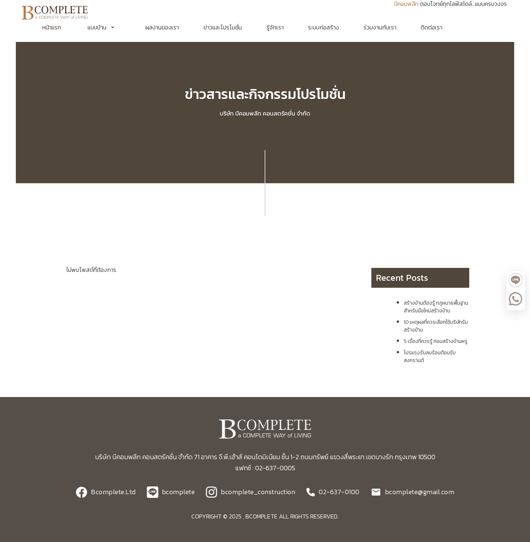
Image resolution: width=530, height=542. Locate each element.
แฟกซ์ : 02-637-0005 (265, 468)
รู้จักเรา (275, 27)
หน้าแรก (51, 27)
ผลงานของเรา (162, 27)
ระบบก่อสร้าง (323, 27)
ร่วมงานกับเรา (380, 27)
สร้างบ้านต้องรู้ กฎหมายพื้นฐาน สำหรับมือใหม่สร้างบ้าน (436, 307)
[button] (103, 27)
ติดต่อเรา (431, 27)
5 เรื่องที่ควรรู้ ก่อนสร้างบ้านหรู (435, 341)
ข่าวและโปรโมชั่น (223, 27)
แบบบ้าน (97, 27)
